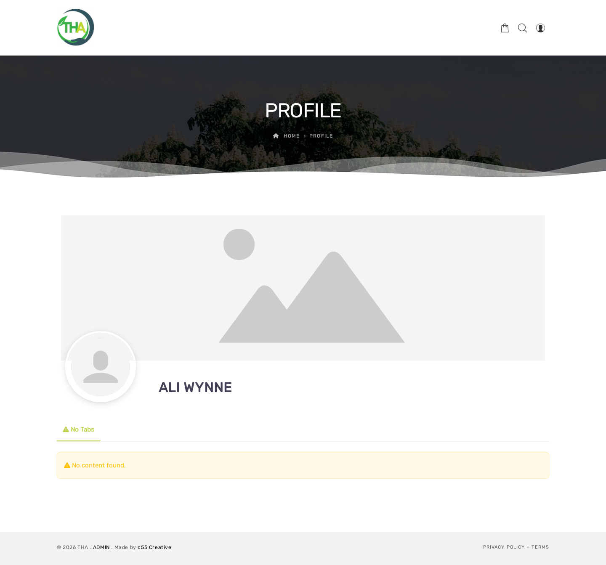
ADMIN (101, 547)
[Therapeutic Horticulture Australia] (76, 28)
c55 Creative (154, 547)
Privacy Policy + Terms (516, 547)
